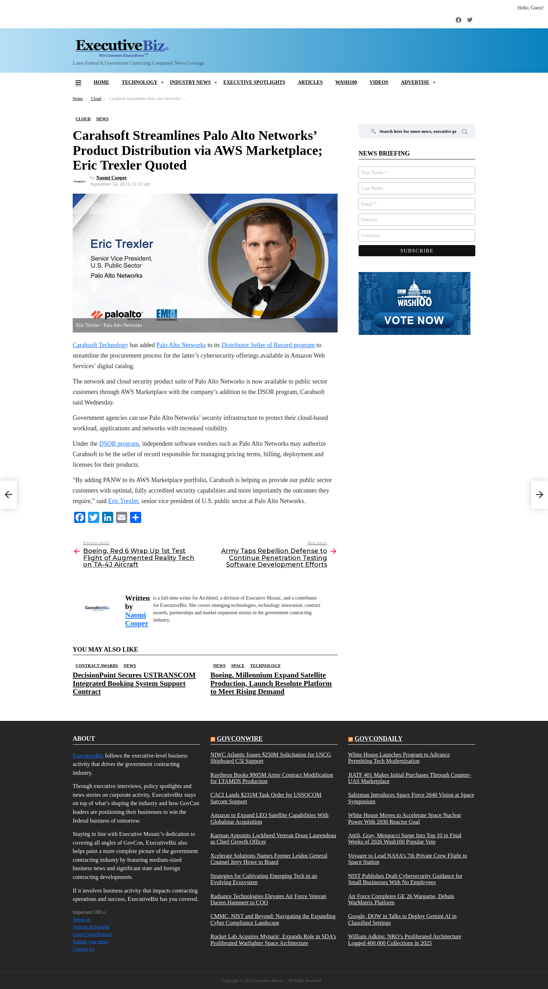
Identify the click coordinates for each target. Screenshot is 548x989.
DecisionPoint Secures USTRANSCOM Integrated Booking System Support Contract (134, 683)
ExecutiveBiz (88, 755)
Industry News (190, 82)
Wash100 (346, 82)
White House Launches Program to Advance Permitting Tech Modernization (399, 758)
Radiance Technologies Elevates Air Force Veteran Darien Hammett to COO (268, 899)
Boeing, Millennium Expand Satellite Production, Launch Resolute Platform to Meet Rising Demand (271, 683)
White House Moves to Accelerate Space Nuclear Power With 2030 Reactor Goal (404, 818)
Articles (310, 82)
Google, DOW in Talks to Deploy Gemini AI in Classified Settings (402, 919)
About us (82, 919)
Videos (378, 82)
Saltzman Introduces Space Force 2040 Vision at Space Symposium (411, 798)
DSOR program (119, 443)
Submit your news (90, 941)
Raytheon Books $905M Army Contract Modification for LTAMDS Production (271, 778)
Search (465, 133)
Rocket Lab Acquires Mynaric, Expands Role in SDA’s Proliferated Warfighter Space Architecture (273, 939)
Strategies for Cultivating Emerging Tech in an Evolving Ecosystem (263, 879)
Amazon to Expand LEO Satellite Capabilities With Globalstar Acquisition (269, 818)
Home (101, 82)
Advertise (415, 82)
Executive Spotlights (254, 82)
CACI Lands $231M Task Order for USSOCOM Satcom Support (266, 798)
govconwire (239, 738)
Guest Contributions (92, 934)
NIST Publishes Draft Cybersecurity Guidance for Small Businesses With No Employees (405, 879)
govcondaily (378, 738)
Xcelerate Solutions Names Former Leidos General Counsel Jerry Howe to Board (268, 859)
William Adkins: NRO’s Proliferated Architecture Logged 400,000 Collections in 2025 (404, 939)
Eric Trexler (123, 500)
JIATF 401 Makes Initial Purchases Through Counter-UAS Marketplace (409, 778)
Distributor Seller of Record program (268, 345)
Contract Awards (96, 665)
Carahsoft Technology (100, 345)
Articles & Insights (91, 927)
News (129, 665)
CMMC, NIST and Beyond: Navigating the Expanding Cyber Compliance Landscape (273, 919)
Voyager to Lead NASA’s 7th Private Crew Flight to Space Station (407, 859)
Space (237, 665)
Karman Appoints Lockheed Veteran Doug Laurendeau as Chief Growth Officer (273, 838)
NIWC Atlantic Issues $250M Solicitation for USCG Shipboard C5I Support (270, 758)
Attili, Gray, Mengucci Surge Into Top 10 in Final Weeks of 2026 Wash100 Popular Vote (404, 838)
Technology (139, 82)
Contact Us (84, 949)
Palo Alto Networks (181, 345)
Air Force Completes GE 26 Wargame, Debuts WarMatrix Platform (401, 899)
